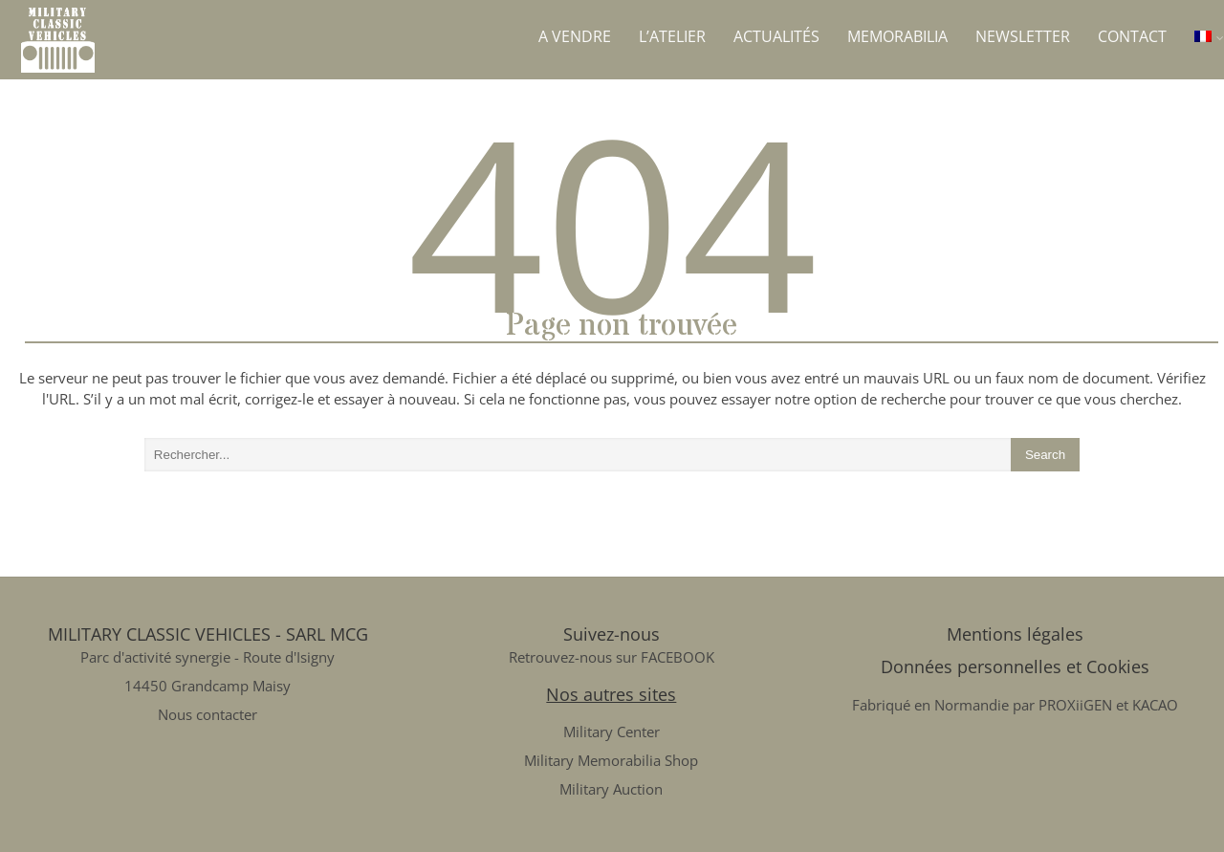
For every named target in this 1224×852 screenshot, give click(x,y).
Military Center (611, 731)
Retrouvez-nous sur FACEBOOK (611, 656)
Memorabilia (897, 36)
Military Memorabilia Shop (611, 760)
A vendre (574, 36)
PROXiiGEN (1075, 704)
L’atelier (672, 36)
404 (612, 219)
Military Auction (611, 788)
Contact (1132, 36)
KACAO (1155, 704)
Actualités (776, 36)
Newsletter (1022, 36)
